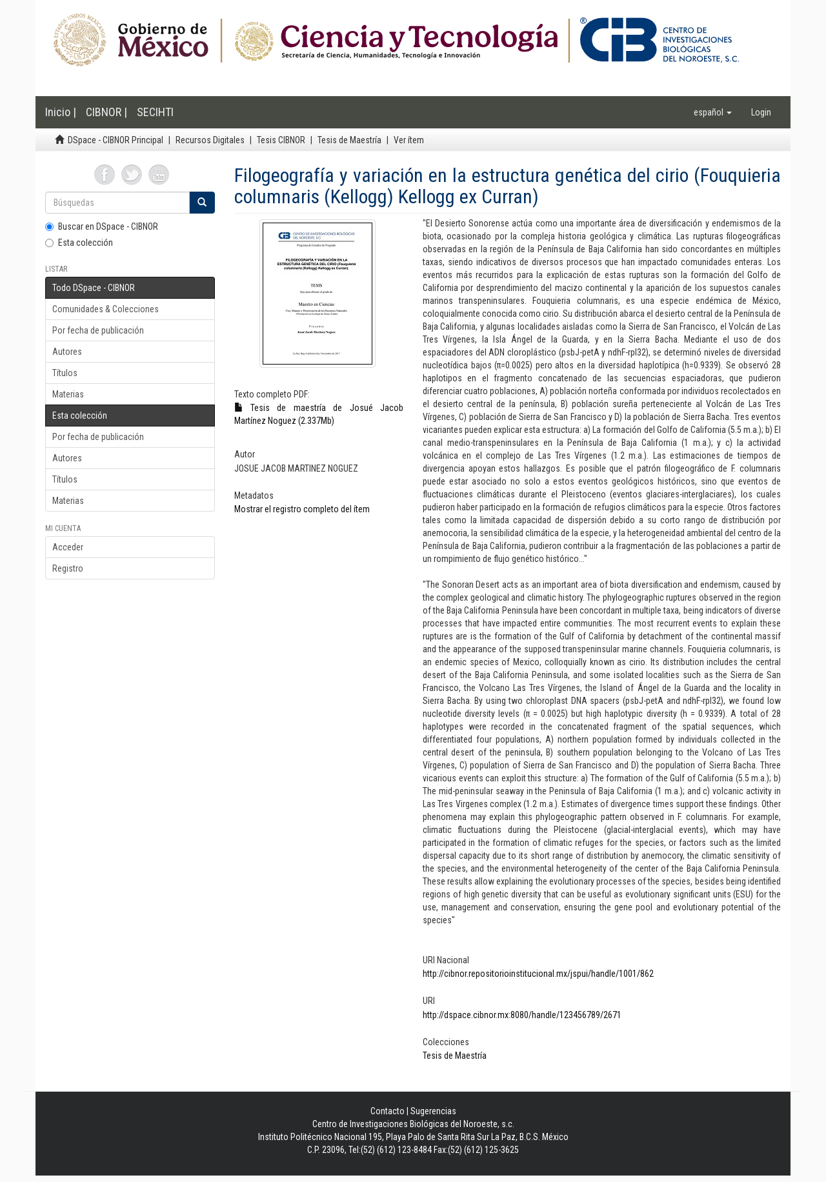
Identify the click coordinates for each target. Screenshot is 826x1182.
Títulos (64, 373)
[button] (712, 112)
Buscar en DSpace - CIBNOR (101, 226)
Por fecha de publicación (98, 330)
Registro (67, 568)
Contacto (387, 1111)
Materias (68, 394)
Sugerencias (433, 1111)
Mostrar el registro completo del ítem (302, 509)
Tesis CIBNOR (281, 140)
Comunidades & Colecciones (105, 309)
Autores (67, 351)
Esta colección (79, 242)
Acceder (67, 547)
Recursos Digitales (210, 140)
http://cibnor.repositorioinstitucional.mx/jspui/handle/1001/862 (538, 973)
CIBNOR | (106, 112)
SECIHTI (155, 112)
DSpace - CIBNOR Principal (115, 140)
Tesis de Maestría (349, 140)
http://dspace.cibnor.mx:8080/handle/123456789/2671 (522, 1015)
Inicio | (60, 112)
